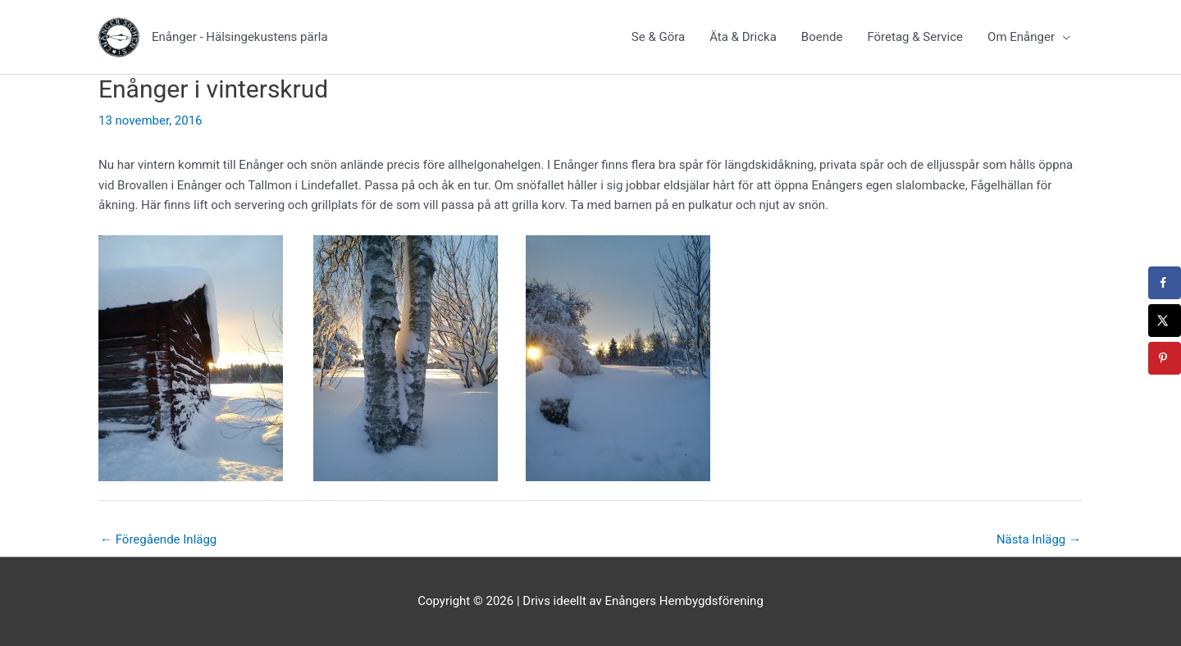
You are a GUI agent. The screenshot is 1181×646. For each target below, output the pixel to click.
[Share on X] (1164, 320)
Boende (822, 37)
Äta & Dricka (743, 37)
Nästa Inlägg (1038, 539)
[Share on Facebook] (1164, 282)
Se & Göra (658, 37)
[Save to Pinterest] (1164, 358)
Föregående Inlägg (158, 539)
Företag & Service (915, 37)
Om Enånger (1021, 37)
